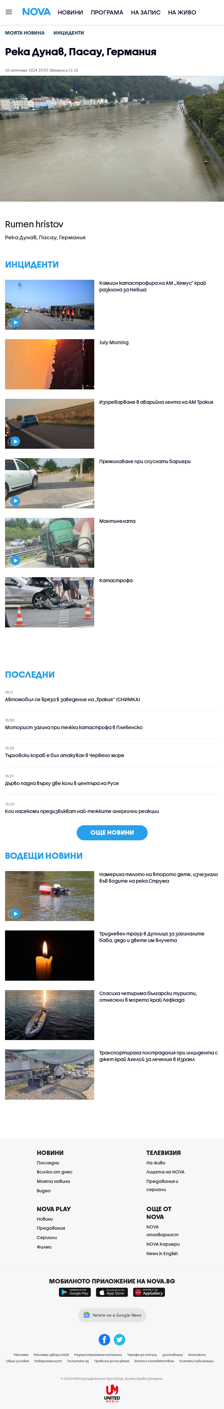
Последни (48, 1162)
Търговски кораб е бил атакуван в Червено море (64, 755)
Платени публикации (196, 1361)
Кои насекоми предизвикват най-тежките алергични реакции (82, 811)
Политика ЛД (78, 1361)
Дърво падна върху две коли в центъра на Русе (62, 783)
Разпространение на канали (98, 1355)
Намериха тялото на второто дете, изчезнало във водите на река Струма (158, 877)
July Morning (113, 342)
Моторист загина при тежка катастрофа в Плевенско (74, 727)
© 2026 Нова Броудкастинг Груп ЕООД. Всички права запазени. (112, 1378)
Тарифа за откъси (142, 1355)
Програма (107, 12)
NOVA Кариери (163, 1244)
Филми (44, 1246)
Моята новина (53, 1181)
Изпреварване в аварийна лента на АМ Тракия (156, 402)
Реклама (21, 1355)
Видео (44, 1190)
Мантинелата (117, 521)
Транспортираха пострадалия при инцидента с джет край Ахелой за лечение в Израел (158, 1056)
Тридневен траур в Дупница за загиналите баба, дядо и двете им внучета (152, 937)
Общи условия (17, 1361)
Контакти (197, 1355)
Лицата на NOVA (165, 1171)
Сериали (47, 1237)
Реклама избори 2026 (51, 1355)
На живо (182, 12)
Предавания (51, 1228)
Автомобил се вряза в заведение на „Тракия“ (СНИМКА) (72, 699)
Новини (70, 12)
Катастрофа (116, 580)
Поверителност (48, 1361)
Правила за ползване (111, 1361)
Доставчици (172, 1355)
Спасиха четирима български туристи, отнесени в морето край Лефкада (148, 996)
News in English (162, 1253)
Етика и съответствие (154, 1361)
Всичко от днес (55, 1171)
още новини (112, 832)
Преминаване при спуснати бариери (145, 461)
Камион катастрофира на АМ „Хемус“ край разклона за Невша (152, 286)
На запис (146, 12)
